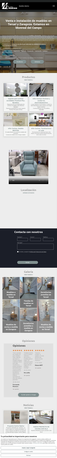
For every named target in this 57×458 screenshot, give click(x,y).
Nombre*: (19, 237)
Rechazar (28, 455)
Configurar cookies (28, 451)
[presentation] (28, 256)
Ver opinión (16, 389)
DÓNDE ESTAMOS (28, 193)
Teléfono (45, 237)
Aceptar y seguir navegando (28, 447)
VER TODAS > (28, 408)
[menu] (54, 6)
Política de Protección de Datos (38, 251)
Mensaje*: (20, 242)
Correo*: (32, 237)
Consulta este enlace (38, 443)
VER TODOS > (28, 80)
